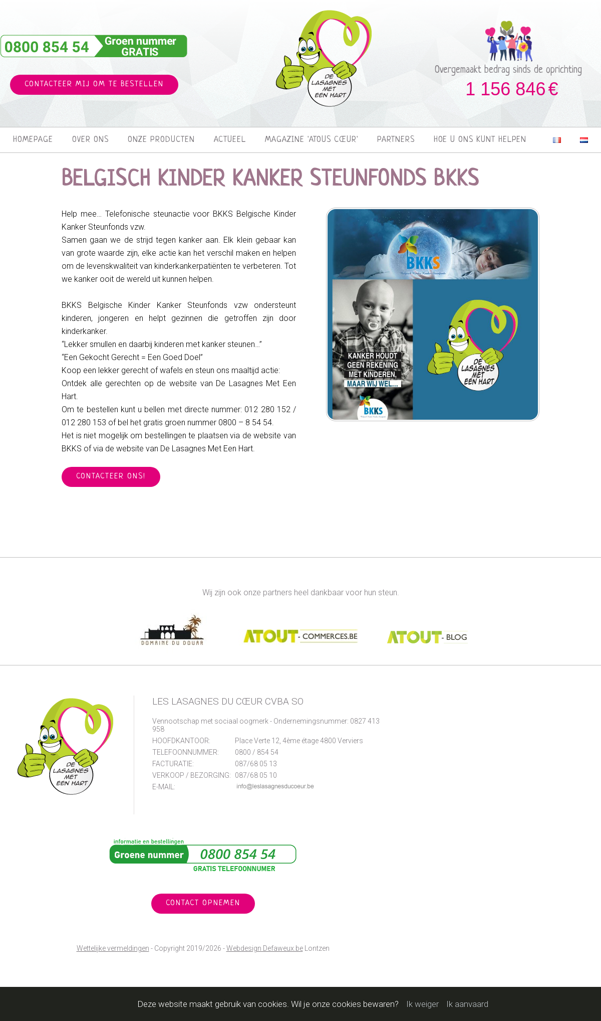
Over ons (90, 139)
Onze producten (161, 139)
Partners (396, 139)
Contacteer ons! (111, 476)
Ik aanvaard (467, 1004)
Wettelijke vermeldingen (113, 948)
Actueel (230, 139)
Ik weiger (422, 1004)
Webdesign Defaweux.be (264, 948)
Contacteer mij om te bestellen (94, 84)
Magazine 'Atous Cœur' (311, 139)
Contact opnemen (203, 903)
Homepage (33, 139)
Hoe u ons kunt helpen (480, 139)
